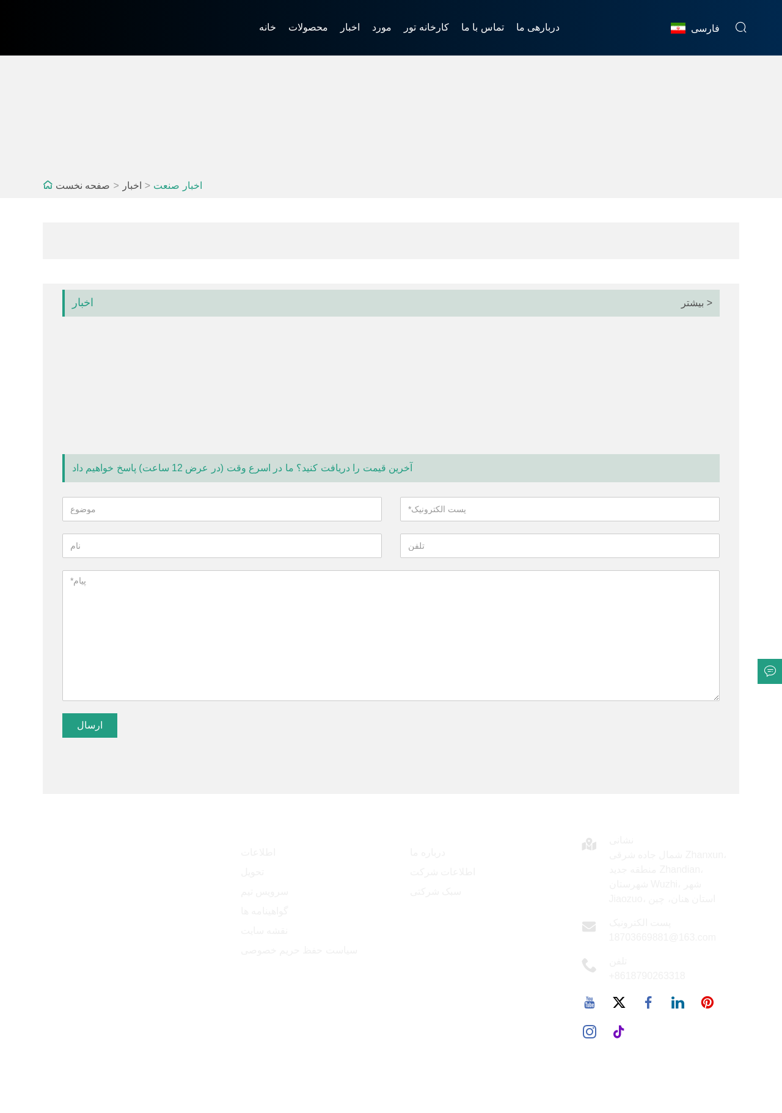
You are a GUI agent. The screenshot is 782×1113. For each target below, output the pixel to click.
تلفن (618, 961)
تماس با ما (482, 27)
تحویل (252, 872)
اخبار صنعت (177, 185)
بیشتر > (696, 303)
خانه (267, 27)
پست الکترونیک (640, 922)
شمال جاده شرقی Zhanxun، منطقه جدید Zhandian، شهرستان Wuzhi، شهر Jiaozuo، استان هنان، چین (668, 877)
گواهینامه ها (264, 911)
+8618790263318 (647, 976)
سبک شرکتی (435, 891)
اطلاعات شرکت (442, 872)
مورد (382, 27)
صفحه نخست (83, 185)
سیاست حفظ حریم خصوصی (299, 950)
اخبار (350, 27)
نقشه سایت (264, 930)
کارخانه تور (426, 27)
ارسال (90, 725)
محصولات (308, 27)
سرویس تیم (264, 891)
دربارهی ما (538, 27)
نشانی (621, 840)
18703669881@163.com (663, 937)
